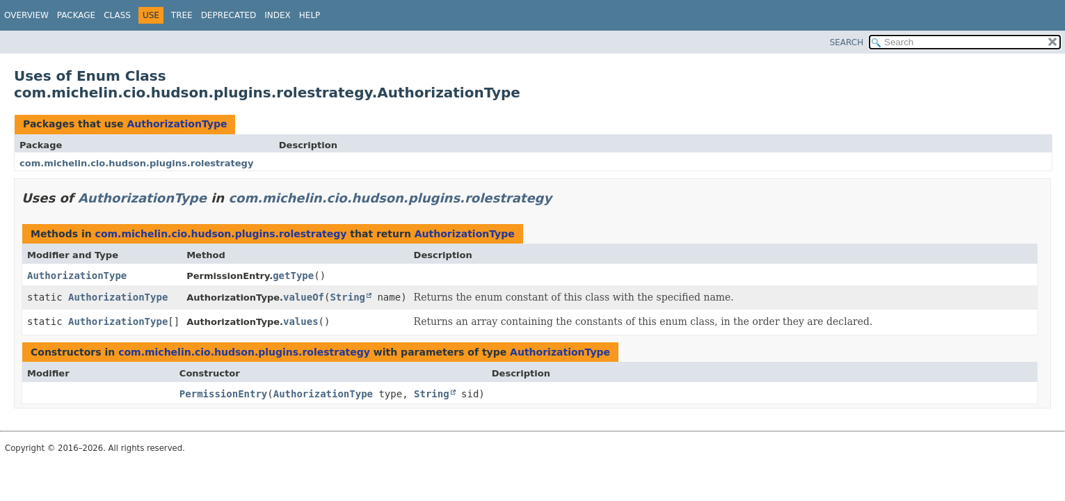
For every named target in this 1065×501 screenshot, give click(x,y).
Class (117, 15)
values (301, 321)
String (347, 297)
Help (310, 15)
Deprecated (229, 15)
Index (277, 15)
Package (76, 15)
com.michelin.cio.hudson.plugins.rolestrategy (136, 163)
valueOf (303, 297)
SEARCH (847, 42)
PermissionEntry (223, 393)
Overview (26, 15)
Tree (182, 15)
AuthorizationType (177, 123)
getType (293, 275)
